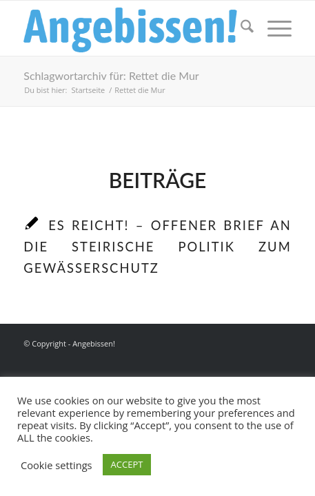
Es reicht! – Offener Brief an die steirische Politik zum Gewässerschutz (157, 247)
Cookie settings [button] (56, 465)
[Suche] (240, 28)
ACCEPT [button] (127, 464)
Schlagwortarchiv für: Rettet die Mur (111, 75)
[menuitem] (240, 28)
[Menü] (273, 28)
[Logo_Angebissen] (130, 28)
